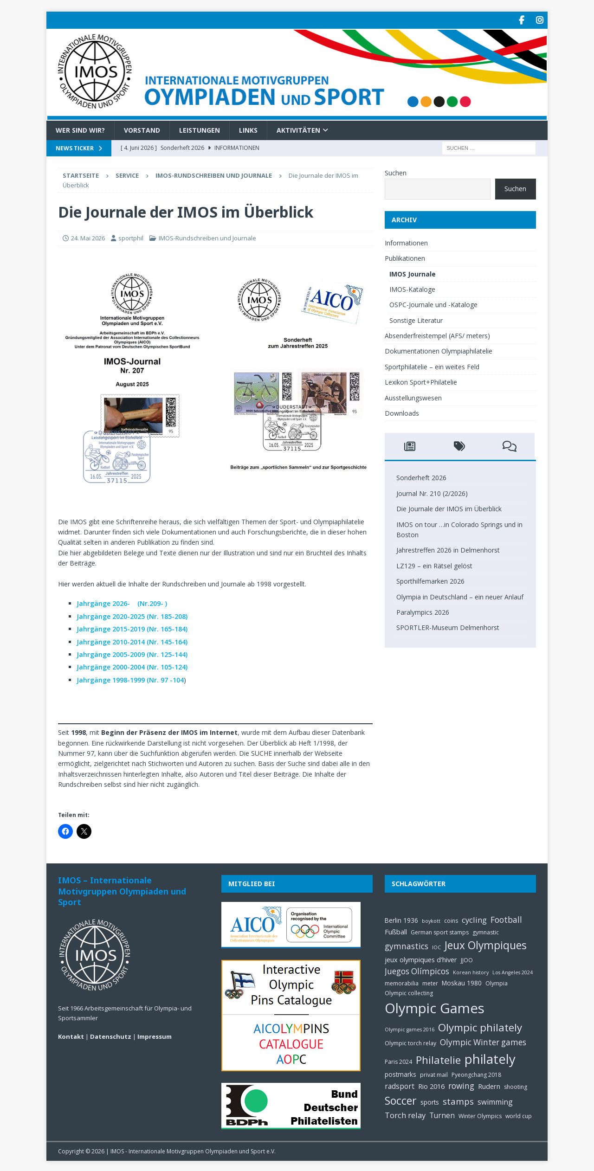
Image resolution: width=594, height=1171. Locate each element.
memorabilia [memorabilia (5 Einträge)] (402, 982)
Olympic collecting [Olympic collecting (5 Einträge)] (409, 992)
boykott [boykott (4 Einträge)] (431, 920)
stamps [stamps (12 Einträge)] (458, 1100)
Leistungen (199, 128)
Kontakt (71, 1035)
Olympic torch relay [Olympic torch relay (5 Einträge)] (410, 1042)
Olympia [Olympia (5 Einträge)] (496, 982)
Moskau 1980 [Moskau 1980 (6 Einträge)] (462, 981)
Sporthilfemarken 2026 (430, 580)
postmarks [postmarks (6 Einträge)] (400, 1072)
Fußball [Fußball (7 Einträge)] (396, 930)
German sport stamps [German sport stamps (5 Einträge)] (440, 931)
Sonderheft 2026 (421, 476)
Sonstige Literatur (416, 319)
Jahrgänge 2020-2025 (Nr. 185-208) (132, 615)
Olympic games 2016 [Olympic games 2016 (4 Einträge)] (409, 1028)
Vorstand (142, 128)
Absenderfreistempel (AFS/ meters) (437, 334)
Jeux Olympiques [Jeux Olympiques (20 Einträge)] (486, 944)
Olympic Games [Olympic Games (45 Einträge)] (434, 1007)
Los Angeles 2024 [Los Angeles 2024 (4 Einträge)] (512, 971)
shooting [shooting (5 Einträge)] (515, 1085)
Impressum (154, 1035)
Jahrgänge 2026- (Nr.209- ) (122, 602)
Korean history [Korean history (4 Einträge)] (471, 971)
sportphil (130, 237)
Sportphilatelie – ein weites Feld (432, 365)
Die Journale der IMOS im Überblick (449, 507)
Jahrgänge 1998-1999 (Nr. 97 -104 (130, 678)
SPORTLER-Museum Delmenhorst (447, 626)
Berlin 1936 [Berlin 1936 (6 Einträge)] (401, 919)
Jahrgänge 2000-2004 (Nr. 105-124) (132, 666)
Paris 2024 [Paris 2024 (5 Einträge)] (398, 1060)
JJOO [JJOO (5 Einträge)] (467, 959)
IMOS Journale (412, 272)
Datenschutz (110, 1035)
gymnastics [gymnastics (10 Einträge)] (406, 945)
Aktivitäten (298, 128)
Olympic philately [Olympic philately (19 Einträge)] (480, 1026)
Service (127, 174)
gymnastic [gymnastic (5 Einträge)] (485, 931)
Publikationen (405, 257)
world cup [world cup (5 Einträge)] (518, 1115)
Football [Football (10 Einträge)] (506, 919)
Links (248, 128)
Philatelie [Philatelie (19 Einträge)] (438, 1058)
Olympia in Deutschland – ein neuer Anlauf (459, 595)
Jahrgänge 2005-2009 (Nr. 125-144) (132, 653)
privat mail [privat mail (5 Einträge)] (434, 1073)
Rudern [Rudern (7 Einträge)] (489, 1084)
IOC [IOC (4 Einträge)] (436, 946)
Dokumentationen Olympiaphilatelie (438, 350)
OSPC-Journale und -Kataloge (433, 303)
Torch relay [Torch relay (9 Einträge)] (405, 1114)
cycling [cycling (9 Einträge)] (474, 919)
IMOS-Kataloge (412, 287)
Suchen (396, 171)
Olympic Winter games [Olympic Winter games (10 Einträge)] (483, 1041)
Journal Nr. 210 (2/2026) (432, 492)
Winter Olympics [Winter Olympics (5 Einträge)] (480, 1115)
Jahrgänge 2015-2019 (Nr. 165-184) (132, 628)
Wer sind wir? (80, 128)
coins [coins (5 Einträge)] (451, 920)
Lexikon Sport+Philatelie (421, 381)
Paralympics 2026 (422, 611)
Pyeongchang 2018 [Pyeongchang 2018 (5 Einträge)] (476, 1073)
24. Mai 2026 (88, 237)
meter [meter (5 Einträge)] (430, 982)
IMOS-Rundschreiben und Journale (207, 237)
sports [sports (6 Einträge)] (429, 1101)
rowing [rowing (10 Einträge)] (461, 1084)
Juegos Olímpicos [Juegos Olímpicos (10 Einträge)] (417, 970)
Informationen (406, 241)
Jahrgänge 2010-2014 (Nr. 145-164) (132, 640)
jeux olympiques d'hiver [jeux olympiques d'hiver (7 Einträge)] (421, 958)
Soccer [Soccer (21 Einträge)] (401, 1099)
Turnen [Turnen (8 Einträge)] (442, 1114)
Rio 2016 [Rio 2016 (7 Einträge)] (431, 1084)
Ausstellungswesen (413, 396)
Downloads (402, 412)
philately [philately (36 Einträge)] (490, 1057)
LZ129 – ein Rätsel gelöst (434, 564)
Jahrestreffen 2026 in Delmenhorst (448, 549)
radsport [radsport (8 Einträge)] (399, 1085)
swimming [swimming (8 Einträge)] (495, 1101)
